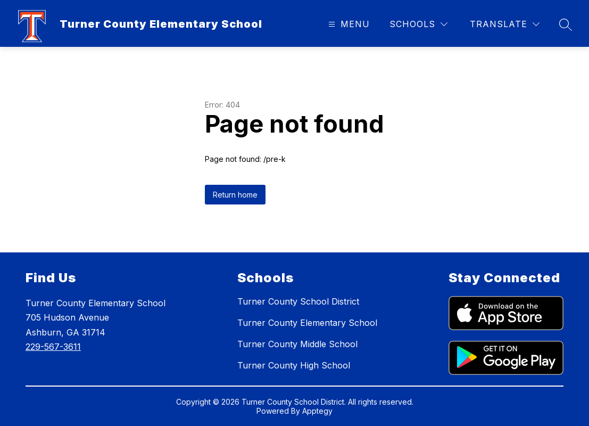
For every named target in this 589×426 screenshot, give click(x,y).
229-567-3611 (53, 346)
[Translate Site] (504, 24)
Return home (235, 194)
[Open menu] (348, 24)
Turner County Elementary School (307, 322)
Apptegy (317, 410)
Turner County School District (298, 301)
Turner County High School (293, 365)
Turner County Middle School (297, 344)
